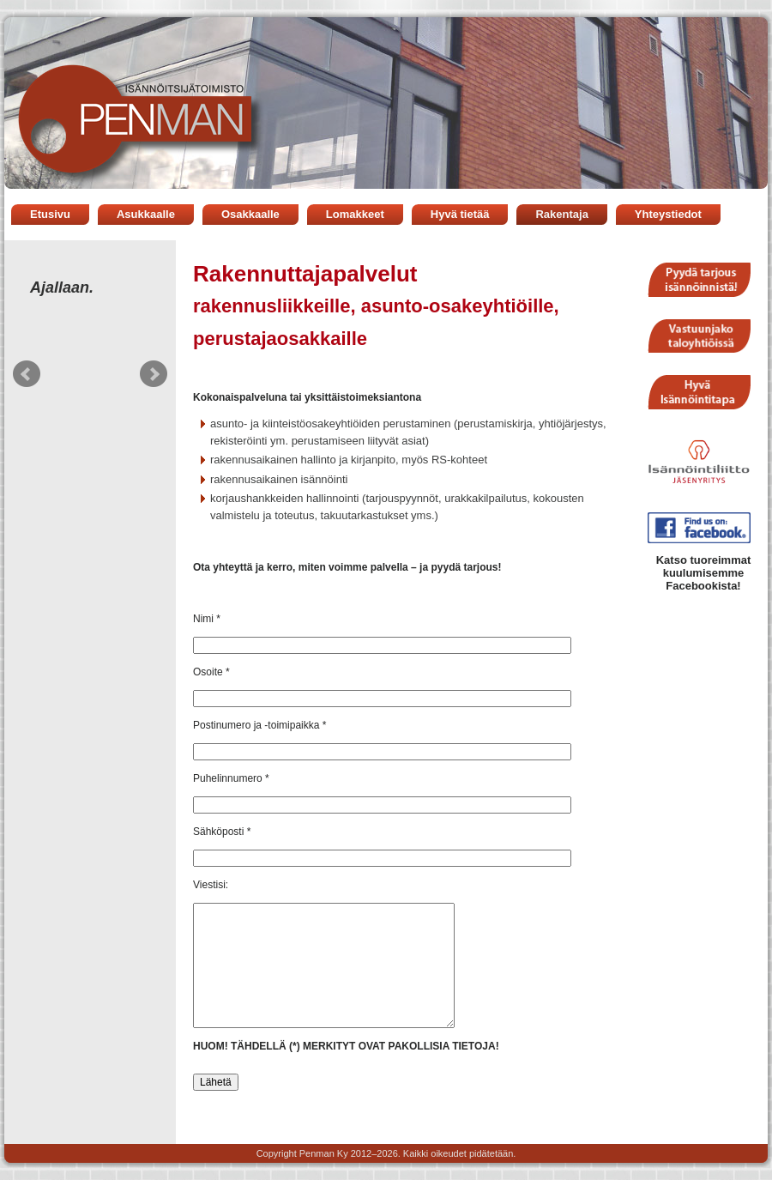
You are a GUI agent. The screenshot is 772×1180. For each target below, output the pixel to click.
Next (153, 374)
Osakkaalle (250, 214)
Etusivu (50, 214)
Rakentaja (561, 214)
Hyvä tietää (460, 214)
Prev (26, 374)
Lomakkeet (355, 214)
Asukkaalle (146, 214)
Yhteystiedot (668, 214)
